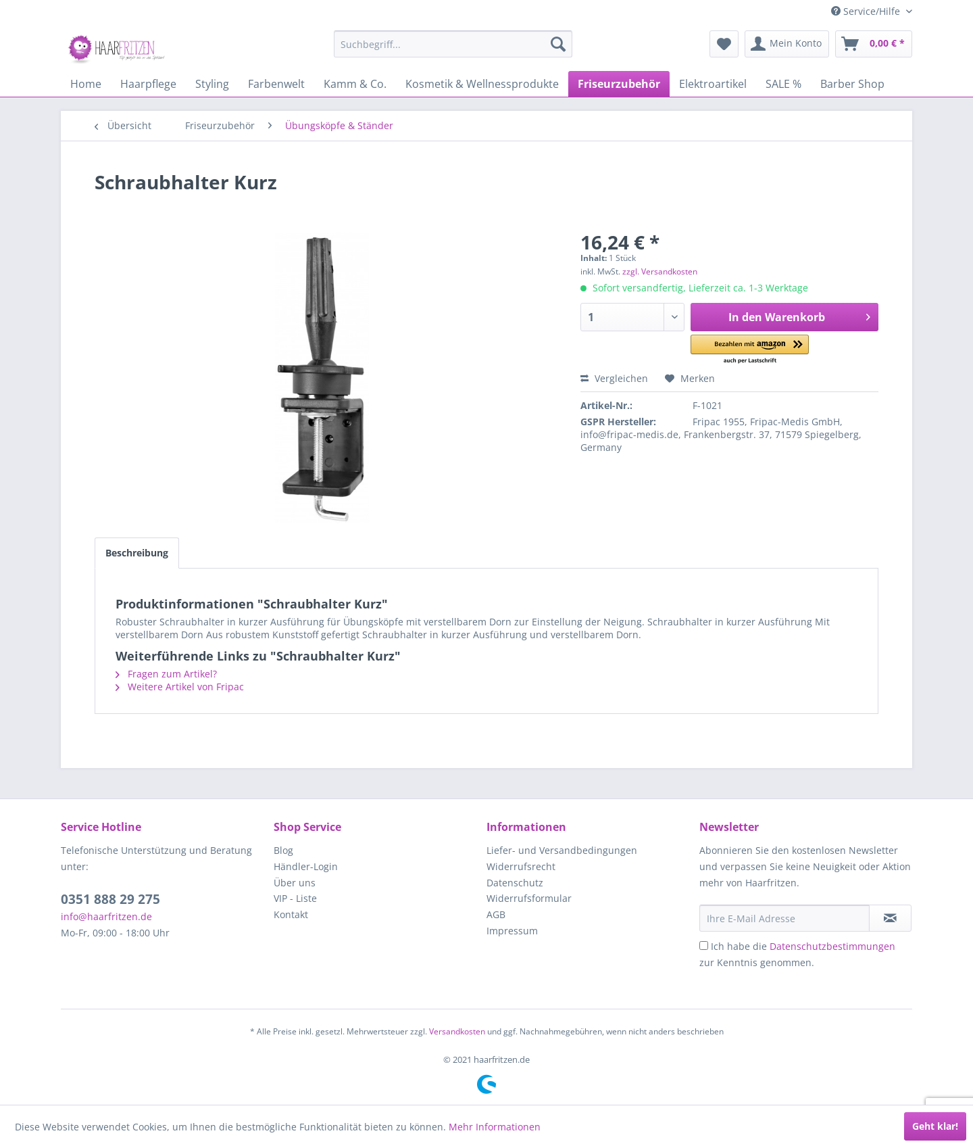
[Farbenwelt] (276, 84)
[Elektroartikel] (713, 84)
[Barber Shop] (852, 84)
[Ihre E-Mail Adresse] (784, 918)
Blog (283, 850)
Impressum (512, 930)
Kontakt (291, 914)
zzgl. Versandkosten (659, 271)
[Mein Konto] (787, 43)
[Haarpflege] (148, 84)
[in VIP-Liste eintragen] (890, 918)
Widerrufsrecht (521, 866)
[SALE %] (783, 84)
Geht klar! (935, 1126)
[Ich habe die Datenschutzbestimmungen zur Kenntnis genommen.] (703, 945)
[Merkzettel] (724, 43)
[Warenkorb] (873, 43)
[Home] (86, 84)
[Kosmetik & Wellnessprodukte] (482, 84)
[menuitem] (453, 43)
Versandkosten (457, 1031)
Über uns (295, 882)
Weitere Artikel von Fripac (180, 686)
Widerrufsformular (529, 898)
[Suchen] (558, 43)
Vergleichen (614, 378)
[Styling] (212, 84)
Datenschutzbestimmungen (832, 946)
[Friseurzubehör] (619, 84)
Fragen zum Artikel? (166, 673)
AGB (496, 914)
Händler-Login (306, 866)
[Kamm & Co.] (355, 84)
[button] (750, 350)
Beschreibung (136, 552)
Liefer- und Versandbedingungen (562, 850)
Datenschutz (515, 882)
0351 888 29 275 (110, 899)
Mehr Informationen (495, 1126)
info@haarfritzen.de (106, 916)
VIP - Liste (295, 898)
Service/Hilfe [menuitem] (867, 11)
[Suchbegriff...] (453, 43)
